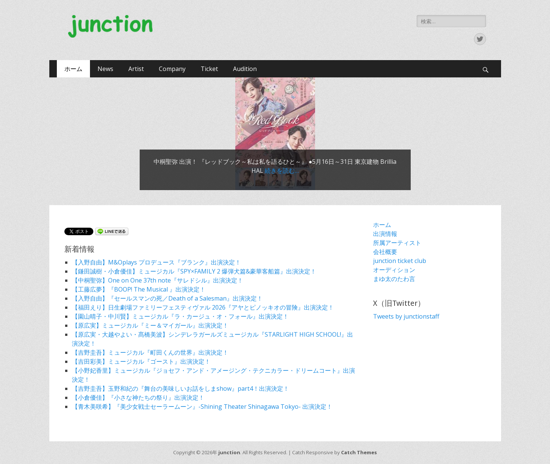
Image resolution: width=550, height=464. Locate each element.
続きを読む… (282, 170)
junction (229, 452)
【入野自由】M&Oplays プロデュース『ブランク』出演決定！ (156, 262)
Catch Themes (359, 452)
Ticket (209, 69)
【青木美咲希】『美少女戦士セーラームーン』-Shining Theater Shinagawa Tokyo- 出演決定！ (202, 406)
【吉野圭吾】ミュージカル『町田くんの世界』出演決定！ (150, 352)
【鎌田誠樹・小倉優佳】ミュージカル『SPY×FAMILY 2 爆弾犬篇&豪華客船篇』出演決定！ (194, 271)
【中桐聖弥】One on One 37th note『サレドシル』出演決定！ (157, 280)
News (105, 69)
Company (172, 69)
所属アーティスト (397, 243)
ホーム (73, 69)
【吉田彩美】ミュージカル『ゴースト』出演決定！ (141, 361)
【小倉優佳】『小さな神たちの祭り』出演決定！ (138, 397)
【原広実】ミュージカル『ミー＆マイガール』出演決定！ (150, 325)
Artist (136, 69)
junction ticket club (399, 261)
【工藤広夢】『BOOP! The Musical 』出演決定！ (139, 289)
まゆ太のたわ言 (394, 279)
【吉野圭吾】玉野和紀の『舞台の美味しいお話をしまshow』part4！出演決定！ (180, 388)
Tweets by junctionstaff (406, 316)
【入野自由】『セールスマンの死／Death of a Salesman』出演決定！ (167, 298)
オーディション (394, 270)
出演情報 (385, 234)
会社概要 (385, 252)
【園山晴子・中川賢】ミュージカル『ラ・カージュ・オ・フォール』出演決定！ (180, 316)
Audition (245, 69)
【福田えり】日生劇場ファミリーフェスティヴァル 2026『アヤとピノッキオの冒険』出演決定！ (203, 307)
